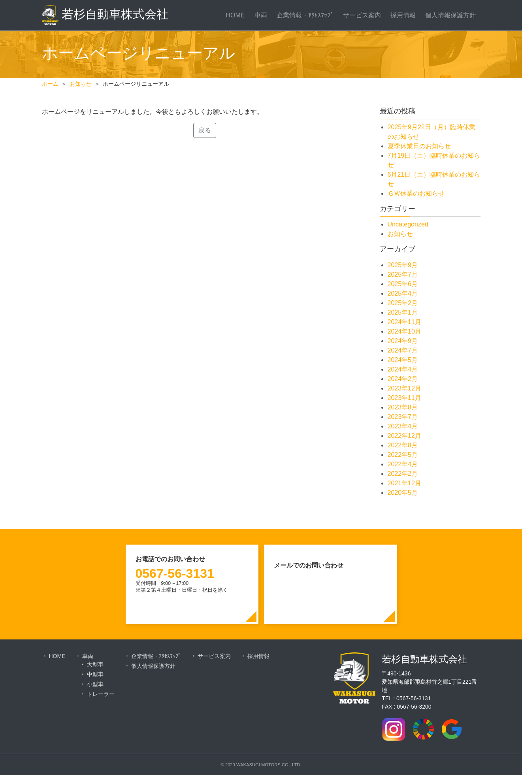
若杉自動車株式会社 (105, 15)
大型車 (95, 664)
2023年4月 (403, 426)
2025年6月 (403, 284)
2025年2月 (403, 303)
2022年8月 (403, 445)
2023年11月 (404, 397)
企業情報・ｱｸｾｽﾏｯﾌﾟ (305, 15)
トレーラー (101, 694)
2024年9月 (403, 341)
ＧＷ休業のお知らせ (416, 193)
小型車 (95, 684)
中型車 (95, 674)
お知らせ (400, 233)
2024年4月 (403, 369)
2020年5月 (403, 492)
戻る (204, 130)
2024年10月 (404, 331)
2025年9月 (403, 265)
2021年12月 (404, 483)
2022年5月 (403, 454)
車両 (260, 15)
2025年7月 (403, 274)
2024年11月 (404, 322)
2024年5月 (403, 359)
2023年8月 (403, 407)
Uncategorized (408, 224)
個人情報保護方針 (450, 15)
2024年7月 (403, 350)
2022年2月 (403, 473)
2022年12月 (404, 435)
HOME (235, 15)
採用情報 (403, 15)
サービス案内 (362, 15)
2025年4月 (403, 293)
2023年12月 (404, 388)
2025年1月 (403, 312)
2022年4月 (403, 464)
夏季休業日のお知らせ (419, 146)
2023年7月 (403, 416)
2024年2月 (403, 378)
